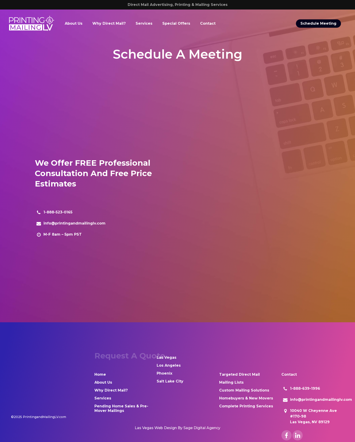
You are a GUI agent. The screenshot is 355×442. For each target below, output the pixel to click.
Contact (289, 374)
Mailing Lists (231, 382)
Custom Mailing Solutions (244, 390)
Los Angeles (169, 365)
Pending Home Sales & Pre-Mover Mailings (121, 408)
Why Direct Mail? (111, 390)
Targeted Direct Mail (239, 374)
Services (102, 398)
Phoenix (164, 373)
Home (100, 374)
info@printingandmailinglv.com (74, 223)
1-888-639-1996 (305, 388)
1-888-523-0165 (57, 212)
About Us (103, 382)
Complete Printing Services (246, 406)
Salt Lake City (170, 381)
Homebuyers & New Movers (246, 398)
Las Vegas (166, 357)
